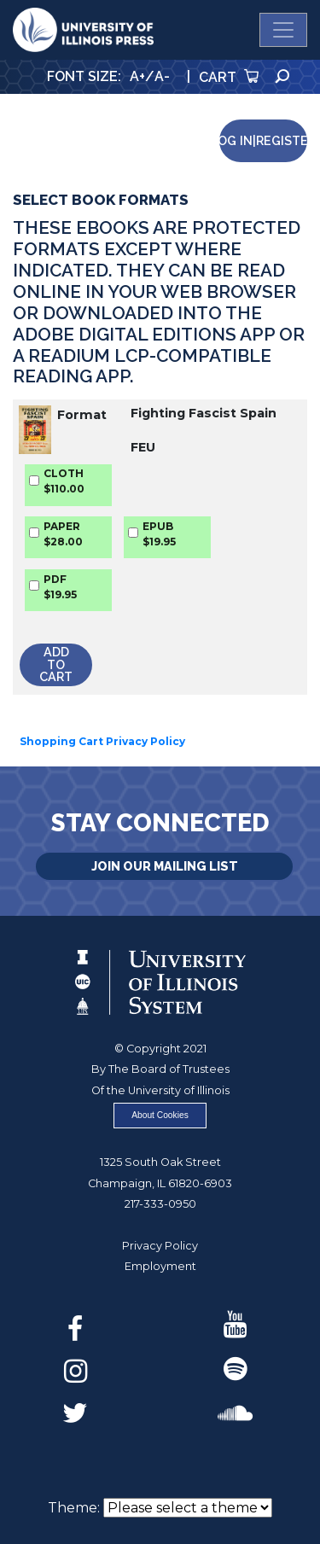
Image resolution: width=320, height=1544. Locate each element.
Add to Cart (56, 664)
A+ (137, 76)
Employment (160, 1266)
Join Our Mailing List (164, 866)
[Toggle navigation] (283, 30)
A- (162, 76)
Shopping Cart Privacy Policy (102, 741)
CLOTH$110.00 (64, 481)
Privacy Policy (160, 1245)
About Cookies (160, 1115)
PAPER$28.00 (63, 534)
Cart (229, 77)
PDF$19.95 (60, 587)
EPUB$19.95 (159, 534)
